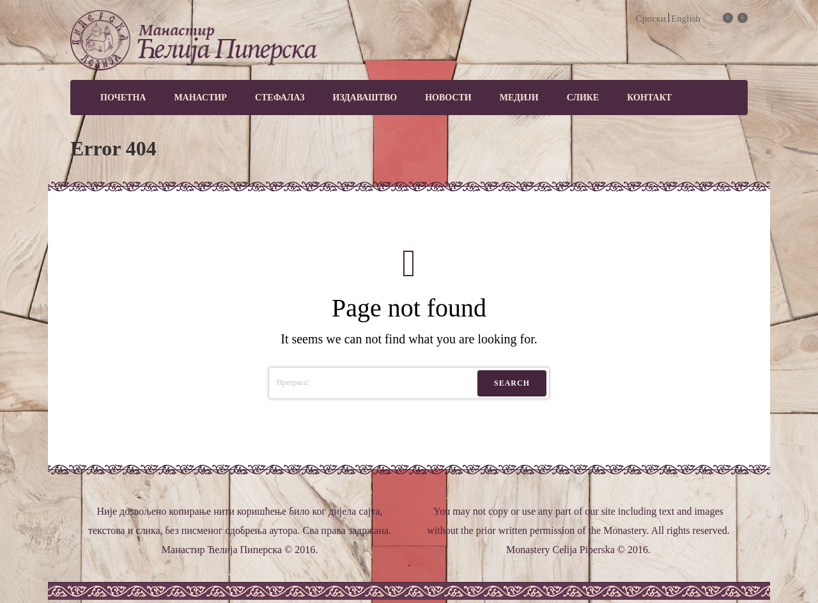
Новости (448, 97)
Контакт (649, 97)
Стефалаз (280, 97)
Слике (583, 97)
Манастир (200, 97)
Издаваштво (365, 97)
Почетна (123, 97)
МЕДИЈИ (519, 97)
